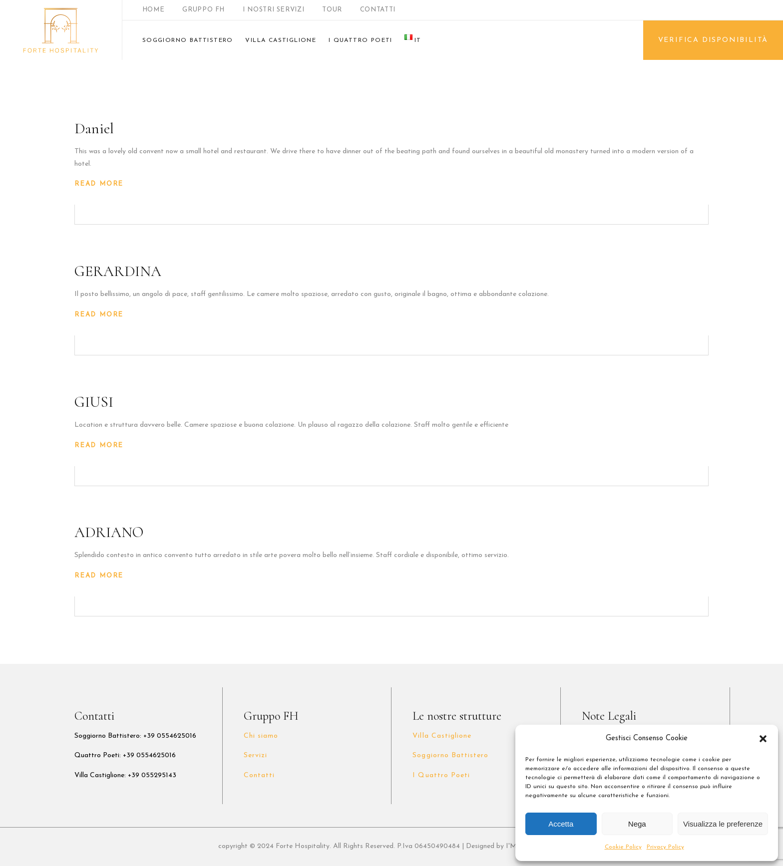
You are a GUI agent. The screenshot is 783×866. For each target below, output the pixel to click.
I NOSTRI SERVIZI (273, 9)
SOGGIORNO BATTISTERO (187, 40)
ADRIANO (108, 532)
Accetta (560, 824)
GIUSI (93, 402)
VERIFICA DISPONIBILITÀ (713, 40)
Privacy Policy (665, 847)
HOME (153, 9)
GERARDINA (117, 271)
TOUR (332, 9)
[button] (763, 739)
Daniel (94, 128)
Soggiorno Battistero (450, 755)
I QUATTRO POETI (360, 40)
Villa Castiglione (441, 736)
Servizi (255, 755)
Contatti (259, 775)
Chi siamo (261, 736)
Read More (98, 184)
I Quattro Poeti (441, 775)
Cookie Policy (623, 847)
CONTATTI (377, 9)
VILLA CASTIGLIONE (280, 40)
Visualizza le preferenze (723, 824)
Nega (637, 824)
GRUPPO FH (203, 9)
